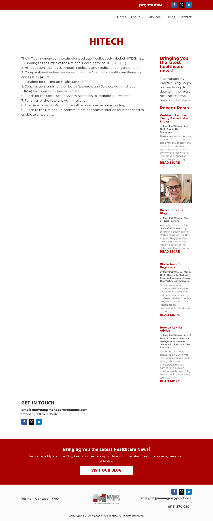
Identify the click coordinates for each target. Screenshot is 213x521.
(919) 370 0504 (180, 506)
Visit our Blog (106, 470)
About (135, 17)
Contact (185, 17)
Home (121, 17)
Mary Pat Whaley (172, 126)
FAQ (55, 499)
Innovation (176, 278)
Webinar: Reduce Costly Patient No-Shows (174, 118)
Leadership (166, 344)
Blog (171, 17)
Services (154, 17)
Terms (26, 499)
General (175, 221)
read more (170, 162)
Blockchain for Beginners (171, 266)
